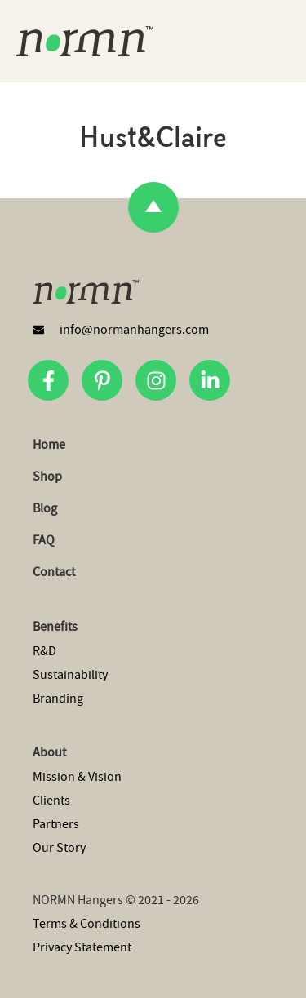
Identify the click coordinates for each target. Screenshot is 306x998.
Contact (54, 572)
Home (49, 445)
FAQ (44, 540)
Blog (45, 508)
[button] (289, 41)
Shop (47, 476)
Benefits (55, 627)
